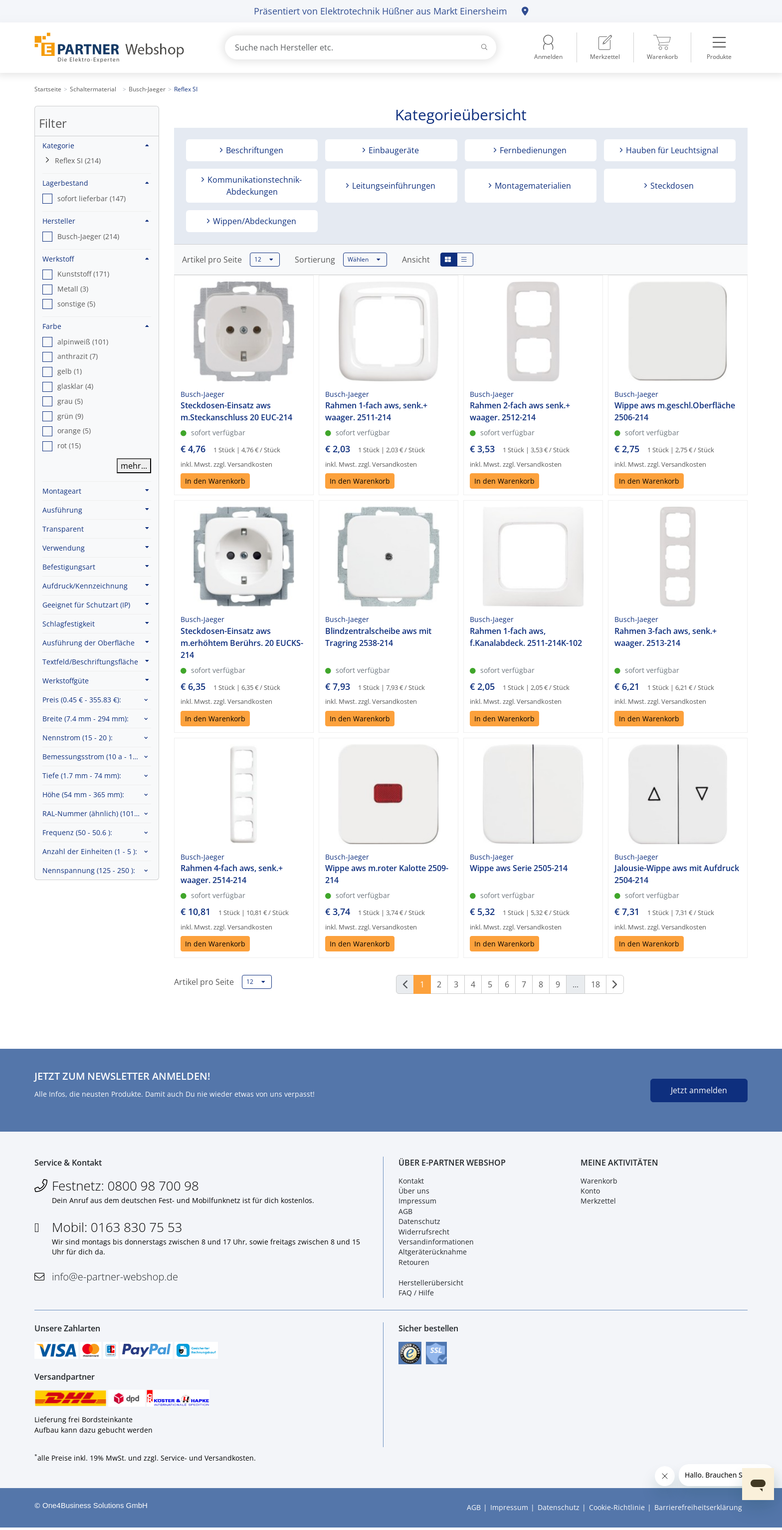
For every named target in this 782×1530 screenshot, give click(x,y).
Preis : (81, 699)
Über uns (413, 1192)
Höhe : (83, 794)
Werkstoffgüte (95, 680)
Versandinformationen (436, 1242)
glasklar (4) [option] (75, 386)
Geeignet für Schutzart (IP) (95, 605)
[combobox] (360, 47)
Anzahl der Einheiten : (89, 851)
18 (595, 984)
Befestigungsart (95, 567)
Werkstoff (95, 259)
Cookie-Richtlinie (617, 1510)
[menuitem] (605, 47)
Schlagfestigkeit (95, 623)
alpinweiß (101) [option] (82, 341)
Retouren (413, 1262)
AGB (405, 1212)
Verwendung (95, 548)
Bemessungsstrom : (94, 756)
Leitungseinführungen (392, 185)
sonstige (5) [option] (76, 303)
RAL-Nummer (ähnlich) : (96, 813)
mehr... (134, 465)
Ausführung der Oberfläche (95, 642)
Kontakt (411, 1181)
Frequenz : (77, 832)
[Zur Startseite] (117, 47)
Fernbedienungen (532, 150)
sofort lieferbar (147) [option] (91, 198)
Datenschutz (419, 1222)
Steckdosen (671, 185)
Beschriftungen (253, 150)
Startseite (47, 89)
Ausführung (95, 510)
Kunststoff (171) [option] (83, 274)
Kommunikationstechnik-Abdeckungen (253, 185)
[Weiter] (615, 984)
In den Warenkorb (215, 481)
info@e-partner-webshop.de (115, 1277)
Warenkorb (599, 1181)
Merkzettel (598, 1202)
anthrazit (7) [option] (77, 356)
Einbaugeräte (393, 150)
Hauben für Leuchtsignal (671, 150)
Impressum (417, 1202)
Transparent (95, 529)
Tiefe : (81, 775)
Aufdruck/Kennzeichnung (95, 586)
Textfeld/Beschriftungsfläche (95, 661)
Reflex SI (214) (78, 160)
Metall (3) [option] (72, 289)
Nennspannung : (88, 870)
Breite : (85, 718)
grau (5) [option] (70, 401)
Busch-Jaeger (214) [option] (88, 236)
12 (263, 259)
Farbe (95, 326)
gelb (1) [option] (69, 371)
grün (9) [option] (70, 416)
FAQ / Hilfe (416, 1293)
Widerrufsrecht (423, 1232)
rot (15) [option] (69, 445)
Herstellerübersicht (430, 1283)
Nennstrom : (77, 737)
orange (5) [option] (74, 430)
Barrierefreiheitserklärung (698, 1510)
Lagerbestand (95, 183)
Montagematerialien (532, 185)
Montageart (95, 491)
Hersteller (95, 221)
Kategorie (95, 145)
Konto (590, 1192)
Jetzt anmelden (699, 1090)
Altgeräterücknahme (432, 1252)
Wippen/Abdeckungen (253, 221)
